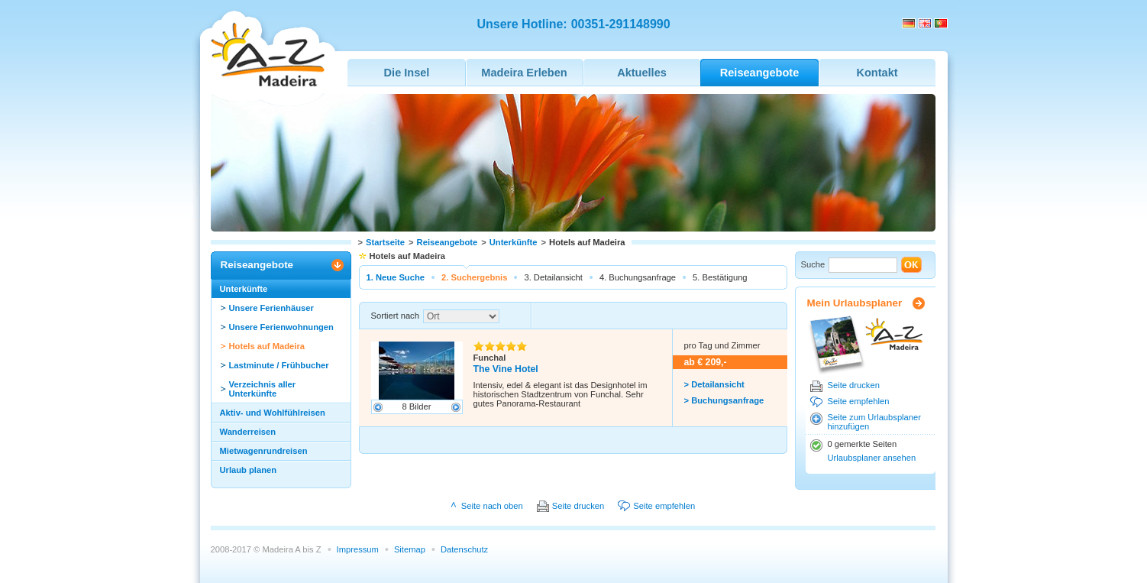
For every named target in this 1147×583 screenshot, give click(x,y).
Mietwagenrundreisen (264, 450)
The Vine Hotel (505, 369)
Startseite (385, 242)
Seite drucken (854, 385)
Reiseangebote (447, 242)
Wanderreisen (248, 431)
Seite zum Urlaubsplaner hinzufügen (875, 422)
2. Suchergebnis (474, 277)
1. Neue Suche (396, 277)
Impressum (358, 549)
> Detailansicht (714, 384)
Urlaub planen (248, 469)
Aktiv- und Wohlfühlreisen (272, 412)
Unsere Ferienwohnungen (281, 327)
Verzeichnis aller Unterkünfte (262, 389)
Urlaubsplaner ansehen (872, 457)
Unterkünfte (513, 242)
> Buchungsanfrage (724, 400)
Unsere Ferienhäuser (271, 308)
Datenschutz (464, 549)
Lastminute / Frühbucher (279, 365)
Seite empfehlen (859, 401)
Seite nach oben (492, 505)
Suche (813, 264)
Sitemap (409, 549)
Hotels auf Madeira (267, 346)
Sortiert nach (395, 315)
